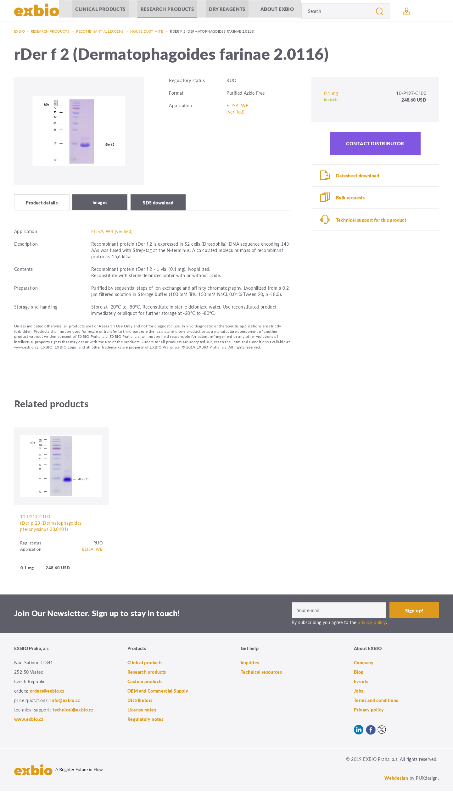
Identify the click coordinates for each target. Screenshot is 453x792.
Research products (166, 11)
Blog (359, 672)
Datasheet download (357, 175)
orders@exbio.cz (47, 691)
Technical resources (261, 672)
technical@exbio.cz (73, 710)
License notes (141, 710)
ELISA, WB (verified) (237, 108)
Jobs (358, 691)
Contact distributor (375, 143)
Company (364, 663)
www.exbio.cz (29, 720)
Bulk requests (350, 198)
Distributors (140, 701)
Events (361, 682)
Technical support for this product (371, 220)
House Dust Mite (146, 31)
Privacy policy (369, 710)
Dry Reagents (226, 11)
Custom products (145, 682)
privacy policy (372, 623)
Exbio (19, 31)
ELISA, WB (92, 550)
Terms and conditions (376, 701)
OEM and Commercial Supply (157, 691)
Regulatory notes (145, 720)
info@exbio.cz (65, 701)
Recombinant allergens (99, 31)
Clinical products (100, 11)
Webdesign (396, 778)
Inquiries (250, 663)
